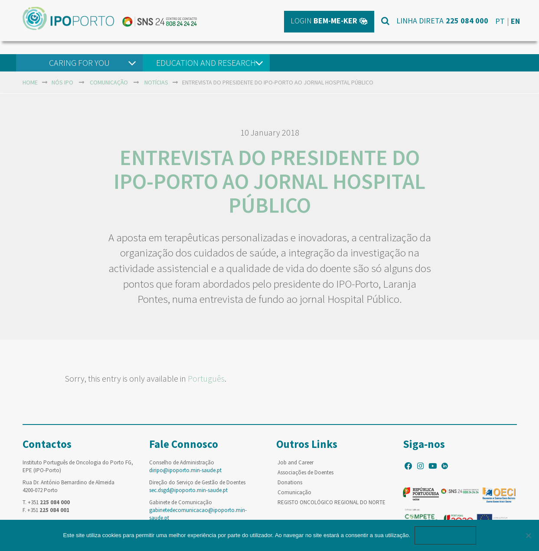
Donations (290, 482)
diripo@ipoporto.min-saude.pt (185, 470)
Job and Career (296, 462)
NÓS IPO (62, 82)
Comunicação (109, 82)
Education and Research (206, 62)
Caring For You (79, 62)
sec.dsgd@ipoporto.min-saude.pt (188, 490)
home (30, 82)
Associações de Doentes (305, 472)
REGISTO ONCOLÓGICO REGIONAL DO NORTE (331, 502)
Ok (445, 535)
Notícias (156, 82)
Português (206, 378)
